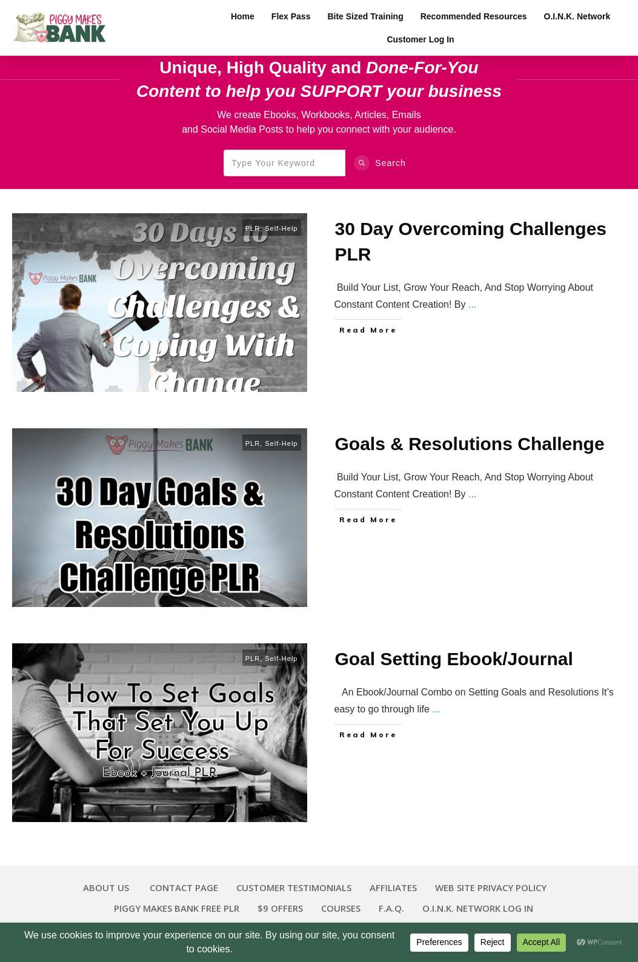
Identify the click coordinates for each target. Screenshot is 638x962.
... (472, 304)
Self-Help (281, 228)
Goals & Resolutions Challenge (470, 444)
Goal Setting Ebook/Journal (454, 659)
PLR (252, 228)
